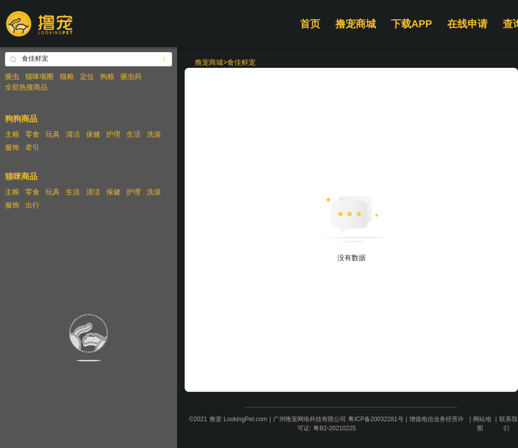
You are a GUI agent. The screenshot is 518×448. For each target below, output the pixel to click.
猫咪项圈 (39, 76)
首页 (310, 23)
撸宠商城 (355, 23)
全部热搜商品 (26, 87)
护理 (113, 134)
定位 (87, 76)
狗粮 (107, 76)
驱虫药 (131, 76)
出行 (32, 205)
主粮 (12, 134)
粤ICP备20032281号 (375, 419)
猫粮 (67, 76)
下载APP (411, 23)
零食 (32, 134)
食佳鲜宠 (241, 62)
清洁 (73, 134)
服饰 (12, 147)
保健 (93, 134)
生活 (133, 134)
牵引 (32, 147)
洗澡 (154, 134)
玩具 (53, 134)
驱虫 (12, 76)
